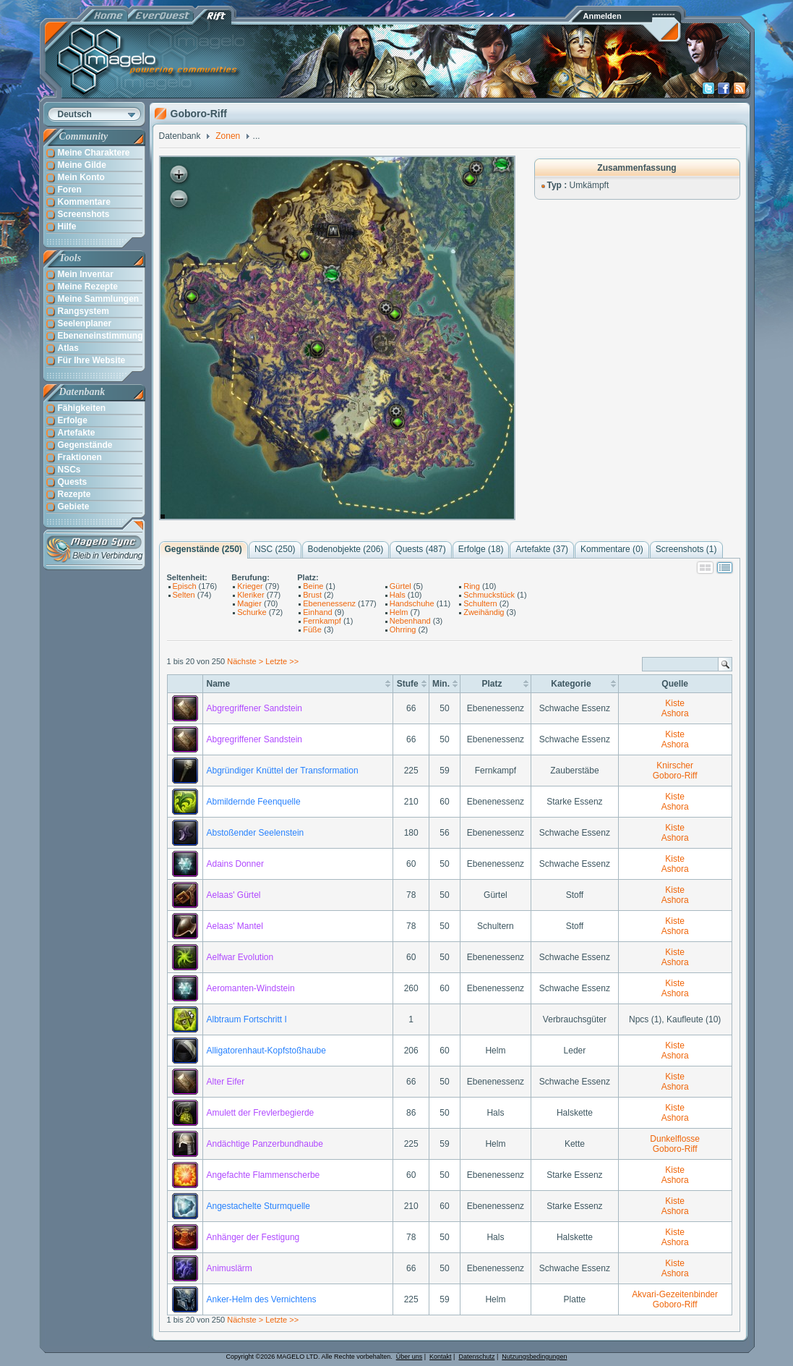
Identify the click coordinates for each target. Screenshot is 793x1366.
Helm (399, 612)
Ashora (675, 713)
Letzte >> (282, 661)
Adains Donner (235, 864)
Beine (313, 586)
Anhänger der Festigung (253, 1237)
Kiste (675, 703)
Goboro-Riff (675, 776)
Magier (249, 603)
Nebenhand (410, 620)
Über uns (409, 1356)
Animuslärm (229, 1268)
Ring (471, 586)
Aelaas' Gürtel (234, 895)
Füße (312, 629)
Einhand (317, 612)
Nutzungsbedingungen (534, 1356)
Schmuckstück (489, 594)
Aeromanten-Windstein (251, 988)
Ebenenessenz (329, 603)
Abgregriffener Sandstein (255, 708)
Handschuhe (412, 603)
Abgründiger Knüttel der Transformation (283, 770)
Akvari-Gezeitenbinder (675, 1294)
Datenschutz (476, 1356)
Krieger (249, 586)
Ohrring (403, 629)
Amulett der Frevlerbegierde (260, 1113)
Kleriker (250, 594)
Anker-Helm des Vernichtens (262, 1299)
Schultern (480, 603)
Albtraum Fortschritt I (247, 1019)
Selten (184, 594)
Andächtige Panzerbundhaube (265, 1144)
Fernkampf (322, 620)
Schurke (251, 612)
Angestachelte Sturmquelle (258, 1206)
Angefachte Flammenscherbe (263, 1175)
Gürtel (400, 586)
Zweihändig (483, 612)
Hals (398, 594)
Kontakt (440, 1356)
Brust (312, 594)
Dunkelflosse (675, 1139)
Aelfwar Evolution (240, 957)
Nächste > (246, 661)
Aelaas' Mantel (235, 926)
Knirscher (674, 765)
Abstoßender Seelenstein (255, 833)
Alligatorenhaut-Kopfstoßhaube (266, 1050)
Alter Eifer (226, 1082)
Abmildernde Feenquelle (254, 802)
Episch (185, 586)
